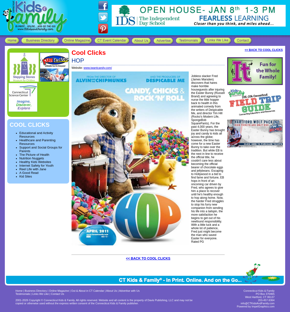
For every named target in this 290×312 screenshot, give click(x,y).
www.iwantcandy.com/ (98, 68)
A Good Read (28, 173)
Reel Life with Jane (32, 169)
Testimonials (23, 293)
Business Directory (36, 290)
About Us (111, 290)
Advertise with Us (129, 290)
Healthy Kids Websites (35, 162)
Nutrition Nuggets (31, 158)
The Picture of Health (34, 154)
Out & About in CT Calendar (87, 290)
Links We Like (41, 293)
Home (18, 290)
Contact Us (57, 293)
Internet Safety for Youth (36, 165)
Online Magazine (59, 290)
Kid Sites (25, 176)
